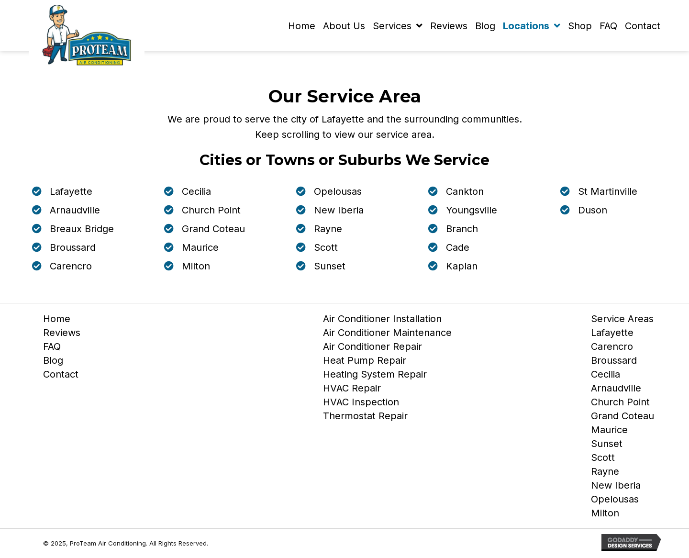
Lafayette (612, 334)
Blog (53, 362)
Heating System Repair (375, 376)
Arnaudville (616, 390)
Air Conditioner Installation (382, 320)
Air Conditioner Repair (372, 348)
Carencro (612, 348)
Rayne (605, 473)
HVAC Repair (352, 390)
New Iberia (616, 487)
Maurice (609, 431)
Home (56, 320)
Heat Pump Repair (364, 362)
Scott (603, 459)
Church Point (620, 404)
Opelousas (615, 501)
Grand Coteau (622, 418)
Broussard (614, 362)
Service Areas (622, 320)
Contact (60, 376)
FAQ (52, 348)
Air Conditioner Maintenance (387, 334)
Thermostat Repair (365, 418)
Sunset (606, 445)
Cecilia (605, 376)
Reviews (61, 334)
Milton (605, 515)
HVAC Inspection (361, 404)
